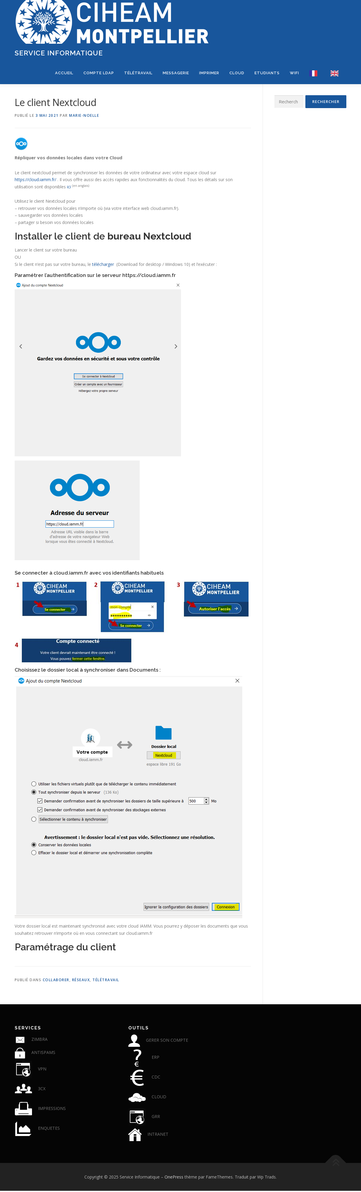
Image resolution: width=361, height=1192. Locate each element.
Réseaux (81, 981)
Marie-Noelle (84, 116)
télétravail (105, 981)
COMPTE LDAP (98, 73)
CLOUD (236, 73)
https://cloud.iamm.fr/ (35, 181)
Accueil (64, 73)
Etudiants (267, 73)
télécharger (103, 265)
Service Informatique (59, 53)
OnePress (173, 1178)
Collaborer (56, 981)
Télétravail (138, 73)
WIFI (294, 73)
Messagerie (176, 73)
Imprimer (209, 73)
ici (69, 188)
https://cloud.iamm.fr (149, 276)
